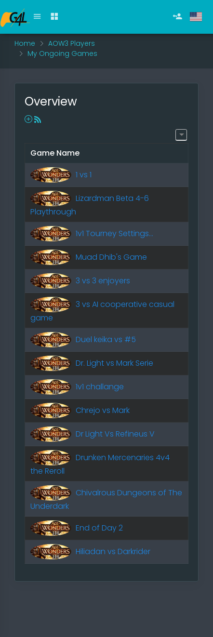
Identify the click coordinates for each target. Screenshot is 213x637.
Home (24, 43)
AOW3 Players (71, 43)
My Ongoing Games (62, 53)
